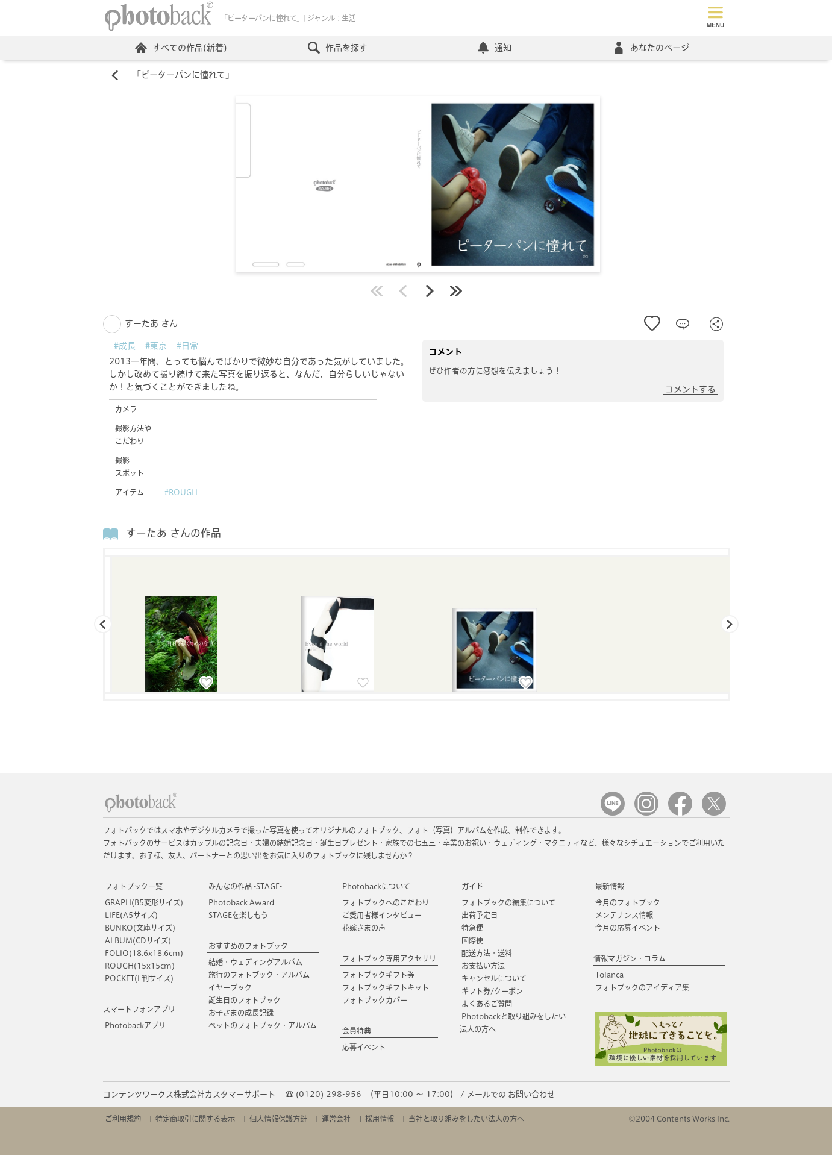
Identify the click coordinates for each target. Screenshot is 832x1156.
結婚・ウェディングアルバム (255, 962)
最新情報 (609, 886)
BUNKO (140, 928)
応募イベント (364, 1047)
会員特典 (356, 1031)
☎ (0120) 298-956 (323, 1095)
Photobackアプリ (135, 1025)
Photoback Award (241, 903)
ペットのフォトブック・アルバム (262, 1025)
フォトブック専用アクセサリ (389, 959)
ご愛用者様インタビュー (382, 915)
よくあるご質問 (486, 1004)
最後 (456, 292)
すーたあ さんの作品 (173, 534)
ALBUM (138, 941)
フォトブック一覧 (134, 886)
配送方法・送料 (486, 953)
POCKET (139, 979)
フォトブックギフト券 (378, 975)
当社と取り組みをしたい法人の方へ (466, 1119)
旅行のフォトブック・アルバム (259, 975)
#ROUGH (181, 492)
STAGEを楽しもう (238, 915)
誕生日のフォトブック (244, 1000)
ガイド (472, 886)
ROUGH (140, 966)
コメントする (690, 390)
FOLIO (144, 953)
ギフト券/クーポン (492, 991)
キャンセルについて (494, 979)
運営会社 (336, 1119)
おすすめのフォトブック (248, 946)
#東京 (156, 346)
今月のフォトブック (627, 903)
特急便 (472, 928)
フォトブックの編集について (508, 903)
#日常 (187, 346)
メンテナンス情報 (624, 915)
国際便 (472, 941)
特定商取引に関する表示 (195, 1119)
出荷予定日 (479, 915)
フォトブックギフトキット (385, 988)
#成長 (125, 346)
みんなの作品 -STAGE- (245, 886)
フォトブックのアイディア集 (642, 988)
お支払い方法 (483, 966)
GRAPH (144, 903)
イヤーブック (230, 988)
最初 (377, 292)
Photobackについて (376, 886)
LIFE (131, 915)
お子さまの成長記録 (241, 1013)
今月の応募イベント (627, 928)
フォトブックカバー (374, 1000)
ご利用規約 (123, 1119)
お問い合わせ (531, 1095)
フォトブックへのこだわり (385, 903)
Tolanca (609, 975)
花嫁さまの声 (364, 928)
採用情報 (379, 1119)
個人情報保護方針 (278, 1119)
